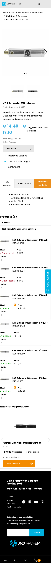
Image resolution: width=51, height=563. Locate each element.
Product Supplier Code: (12, 139)
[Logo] (11, 4)
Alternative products (43, 183)
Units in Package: (9, 142)
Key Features (7, 184)
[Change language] (39, 4)
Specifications (24, 183)
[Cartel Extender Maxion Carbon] (25, 439)
